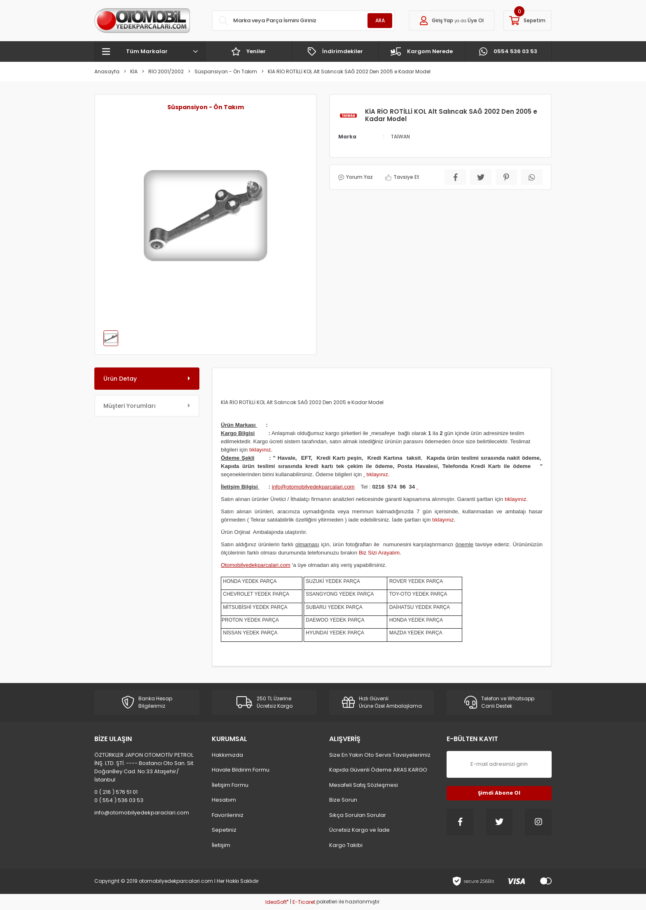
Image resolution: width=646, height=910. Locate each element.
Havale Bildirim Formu (240, 770)
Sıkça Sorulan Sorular (357, 815)
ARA (380, 20)
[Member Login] (452, 20)
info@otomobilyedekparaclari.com (141, 812)
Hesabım (224, 800)
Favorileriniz (227, 815)
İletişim (221, 845)
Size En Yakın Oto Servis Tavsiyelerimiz (380, 755)
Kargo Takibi (346, 845)
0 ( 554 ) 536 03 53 (118, 800)
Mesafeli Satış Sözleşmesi (363, 785)
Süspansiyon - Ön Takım (205, 107)
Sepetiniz (224, 830)
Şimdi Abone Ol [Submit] (499, 792)
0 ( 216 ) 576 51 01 (116, 792)
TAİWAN (400, 136)
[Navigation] (150, 51)
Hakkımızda (227, 755)
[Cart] (527, 20)
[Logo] (142, 20)
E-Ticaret (304, 901)
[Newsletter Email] (499, 764)
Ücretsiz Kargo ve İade (359, 830)
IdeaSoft (276, 901)
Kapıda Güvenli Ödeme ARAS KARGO (378, 770)
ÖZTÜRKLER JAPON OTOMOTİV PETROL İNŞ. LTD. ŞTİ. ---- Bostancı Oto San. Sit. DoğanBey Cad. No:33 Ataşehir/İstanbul (144, 767)
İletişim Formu (230, 785)
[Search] (303, 20)
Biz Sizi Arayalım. (380, 553)
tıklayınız (260, 450)
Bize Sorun (343, 800)
